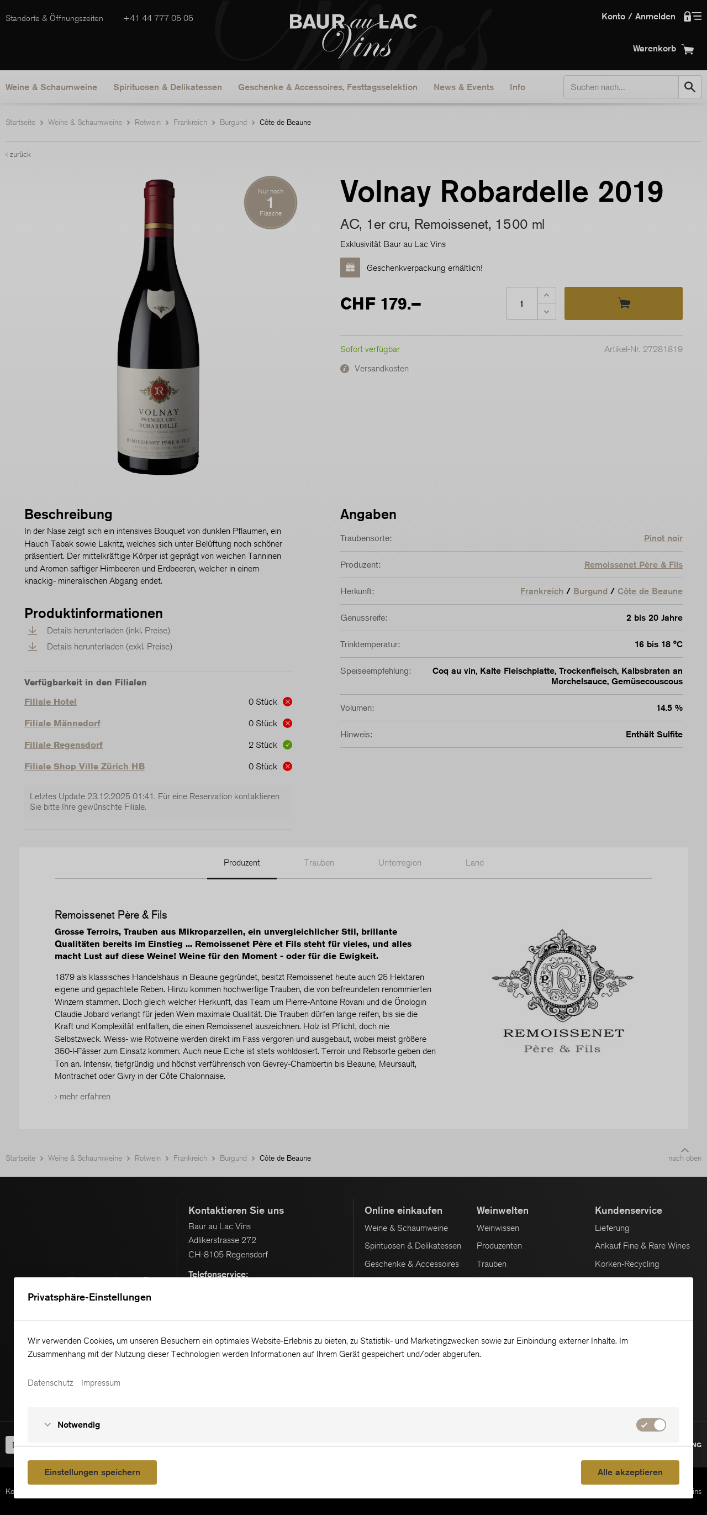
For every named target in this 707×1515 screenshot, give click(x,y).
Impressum (100, 1382)
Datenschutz (50, 1382)
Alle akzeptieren (630, 1472)
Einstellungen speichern (92, 1472)
